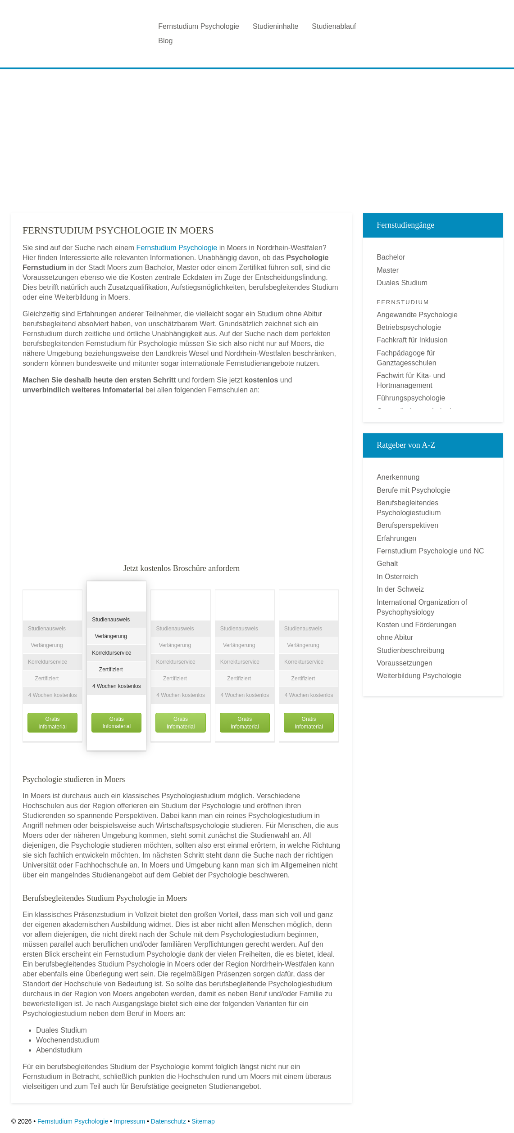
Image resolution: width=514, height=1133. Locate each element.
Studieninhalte (275, 26)
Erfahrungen (396, 538)
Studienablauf (334, 26)
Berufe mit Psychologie (413, 490)
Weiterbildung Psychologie (419, 675)
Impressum (129, 1121)
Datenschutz (168, 1121)
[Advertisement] (257, 139)
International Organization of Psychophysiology (422, 607)
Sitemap (202, 1121)
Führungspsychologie (411, 398)
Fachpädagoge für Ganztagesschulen (407, 358)
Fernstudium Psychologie (198, 26)
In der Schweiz (400, 589)
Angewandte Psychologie (417, 315)
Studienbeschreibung (410, 650)
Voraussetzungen (404, 663)
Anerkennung (398, 477)
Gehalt (387, 563)
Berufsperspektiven (407, 525)
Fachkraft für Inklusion (412, 340)
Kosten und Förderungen (416, 625)
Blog (165, 41)
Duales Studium (402, 283)
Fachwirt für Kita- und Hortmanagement (411, 380)
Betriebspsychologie (409, 327)
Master (388, 270)
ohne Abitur (395, 637)
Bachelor (391, 257)
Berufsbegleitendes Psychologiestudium (409, 508)
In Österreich (397, 576)
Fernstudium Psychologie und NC (430, 551)
